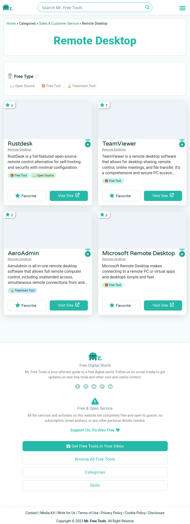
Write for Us (66, 513)
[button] (182, 8)
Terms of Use (88, 513)
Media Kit (47, 513)
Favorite (26, 195)
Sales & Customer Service (59, 23)
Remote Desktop (19, 149)
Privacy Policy (111, 513)
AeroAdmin (23, 253)
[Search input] (92, 7)
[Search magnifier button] (147, 7)
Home (11, 23)
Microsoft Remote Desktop (138, 253)
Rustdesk (20, 143)
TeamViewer (119, 143)
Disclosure (156, 513)
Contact (31, 513)
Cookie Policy (135, 513)
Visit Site (68, 195)
